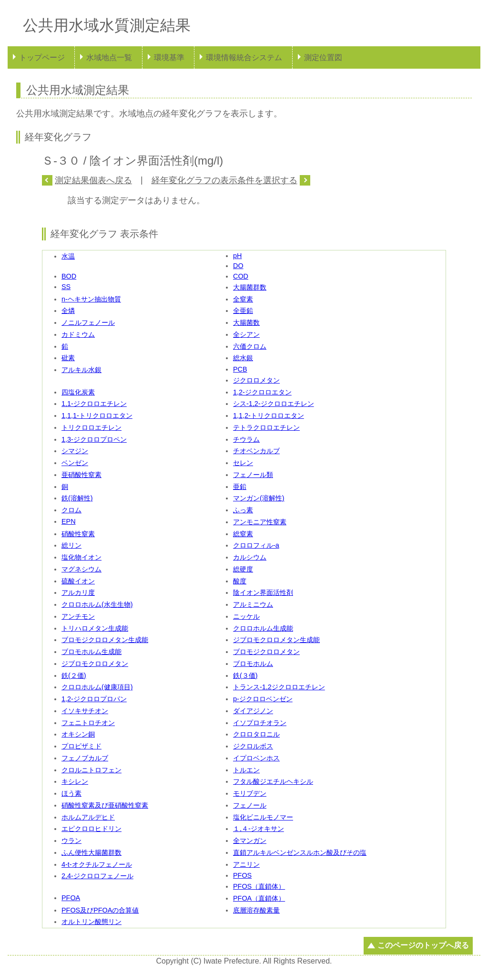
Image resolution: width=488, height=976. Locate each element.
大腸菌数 (246, 322)
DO (238, 266)
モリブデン (249, 793)
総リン (71, 545)
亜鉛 (239, 486)
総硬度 (243, 569)
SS (66, 287)
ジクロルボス (253, 746)
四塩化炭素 (78, 392)
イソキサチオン (84, 711)
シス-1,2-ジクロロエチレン (273, 403)
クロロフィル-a (256, 545)
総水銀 (243, 358)
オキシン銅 (78, 734)
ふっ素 (243, 510)
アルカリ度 (78, 592)
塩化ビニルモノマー (263, 817)
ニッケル (246, 616)
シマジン (74, 451)
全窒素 (243, 299)
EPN (68, 521)
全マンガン (249, 840)
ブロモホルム (253, 663)
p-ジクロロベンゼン (263, 699)
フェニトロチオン (88, 723)
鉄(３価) (245, 675)
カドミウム (78, 334)
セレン (243, 463)
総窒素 (243, 534)
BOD (68, 276)
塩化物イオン (81, 557)
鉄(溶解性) (77, 498)
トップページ (42, 57)
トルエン (246, 770)
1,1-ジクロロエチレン (94, 403)
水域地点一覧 (109, 57)
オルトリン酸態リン (91, 921)
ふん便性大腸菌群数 (91, 852)
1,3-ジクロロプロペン (94, 439)
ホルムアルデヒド (88, 817)
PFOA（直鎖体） (259, 898)
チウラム (246, 439)
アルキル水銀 (81, 370)
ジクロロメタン (256, 380)
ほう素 (71, 793)
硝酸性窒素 (78, 534)
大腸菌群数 (249, 287)
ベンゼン (74, 463)
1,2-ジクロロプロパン (94, 699)
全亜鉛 (243, 310)
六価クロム (249, 346)
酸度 (239, 581)
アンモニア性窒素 (259, 522)
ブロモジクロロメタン (266, 651)
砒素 (68, 358)
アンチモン (78, 616)
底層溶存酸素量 (256, 910)
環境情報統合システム (244, 57)
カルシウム (249, 557)
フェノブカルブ (84, 758)
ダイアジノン (253, 711)
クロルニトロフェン (91, 770)
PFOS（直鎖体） (259, 886)
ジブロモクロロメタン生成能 (276, 640)
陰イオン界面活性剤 (263, 592)
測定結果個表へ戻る (93, 180)
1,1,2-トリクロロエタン (268, 415)
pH (237, 256)
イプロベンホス (256, 758)
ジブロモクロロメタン (94, 663)
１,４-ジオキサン (258, 828)
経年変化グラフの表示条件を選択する (224, 180)
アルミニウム (253, 604)
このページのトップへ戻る (423, 945)
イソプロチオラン (259, 723)
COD (240, 276)
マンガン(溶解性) (259, 498)
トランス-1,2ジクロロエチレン (279, 687)
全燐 (68, 310)
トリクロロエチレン (91, 427)
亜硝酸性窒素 (81, 474)
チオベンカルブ (256, 451)
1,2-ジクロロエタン (262, 392)
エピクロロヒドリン (91, 828)
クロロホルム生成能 (263, 628)
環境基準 (169, 57)
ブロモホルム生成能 (91, 651)
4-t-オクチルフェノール (96, 864)
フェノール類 (253, 474)
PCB (240, 369)
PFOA (70, 898)
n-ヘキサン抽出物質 (91, 299)
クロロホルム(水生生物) (97, 604)
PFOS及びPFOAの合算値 (100, 910)
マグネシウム (81, 569)
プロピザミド (81, 746)
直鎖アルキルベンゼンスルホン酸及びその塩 (299, 852)
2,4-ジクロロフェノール (97, 876)
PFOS (242, 875)
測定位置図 (323, 57)
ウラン (71, 840)
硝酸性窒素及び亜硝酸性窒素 (104, 805)
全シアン (246, 334)
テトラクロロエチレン (266, 427)
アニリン (246, 864)
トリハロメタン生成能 (94, 628)
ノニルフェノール (88, 322)
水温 (68, 256)
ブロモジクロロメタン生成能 (104, 640)
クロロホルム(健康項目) (97, 687)
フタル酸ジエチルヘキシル (273, 781)
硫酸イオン (78, 581)
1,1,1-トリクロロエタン (96, 415)
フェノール (249, 805)
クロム (71, 510)
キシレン (74, 781)
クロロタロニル (256, 734)
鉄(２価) (73, 675)
